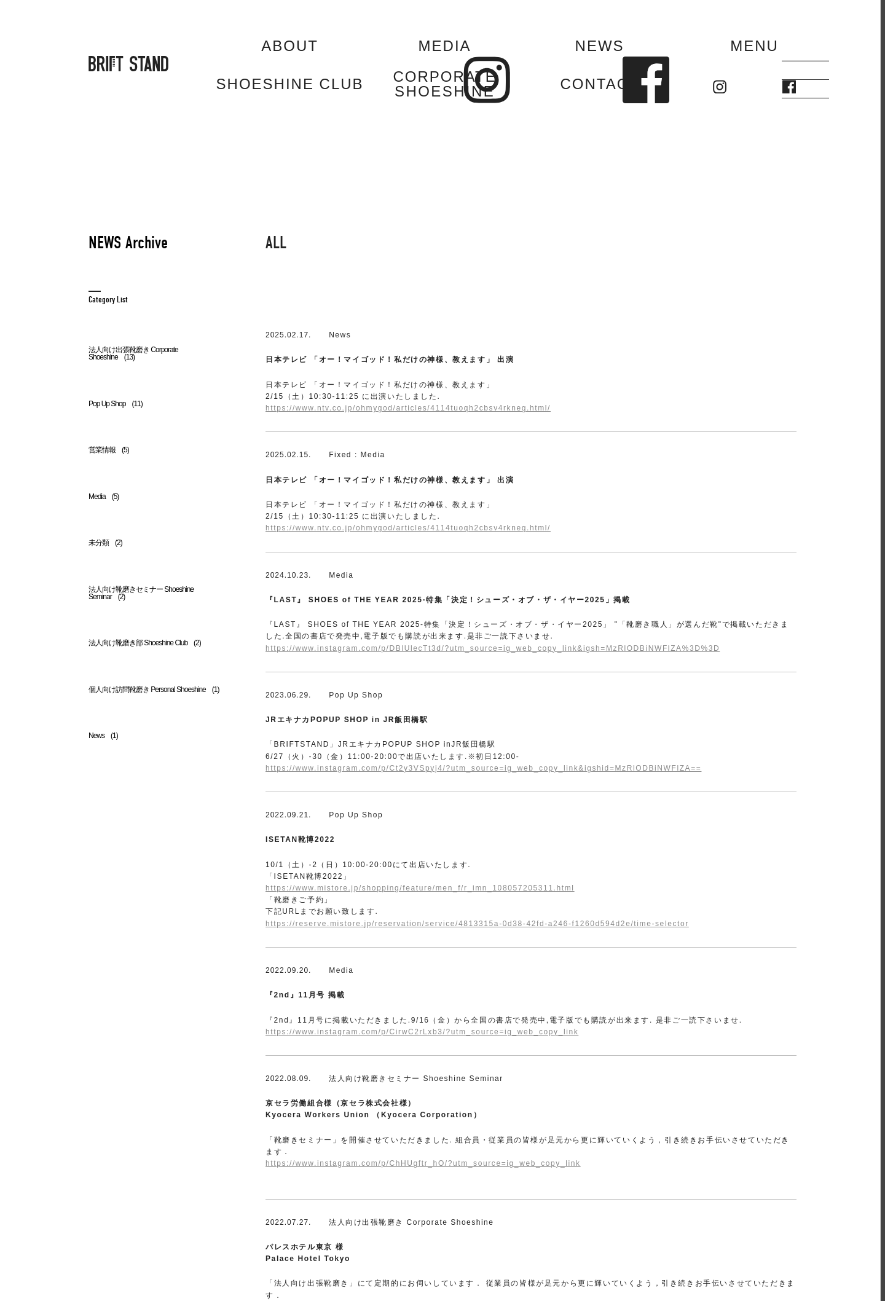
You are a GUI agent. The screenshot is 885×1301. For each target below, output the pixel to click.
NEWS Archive (128, 243)
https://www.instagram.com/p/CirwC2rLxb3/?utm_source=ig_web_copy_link (422, 1032)
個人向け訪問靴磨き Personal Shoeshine (153, 689)
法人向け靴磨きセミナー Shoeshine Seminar (141, 593)
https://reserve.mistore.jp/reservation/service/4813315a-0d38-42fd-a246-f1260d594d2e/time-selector (477, 923)
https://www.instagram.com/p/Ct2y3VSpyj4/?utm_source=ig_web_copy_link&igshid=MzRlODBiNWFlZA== (483, 768)
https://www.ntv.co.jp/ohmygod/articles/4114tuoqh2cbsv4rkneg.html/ (408, 408)
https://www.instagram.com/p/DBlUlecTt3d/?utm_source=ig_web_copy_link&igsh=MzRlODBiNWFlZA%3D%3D (493, 648)
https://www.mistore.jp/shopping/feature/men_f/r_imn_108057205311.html (420, 888)
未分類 (105, 542)
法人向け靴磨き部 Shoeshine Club (144, 643)
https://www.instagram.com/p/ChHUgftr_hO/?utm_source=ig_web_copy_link (423, 1163)
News (103, 735)
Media (103, 496)
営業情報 (108, 450)
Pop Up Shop (115, 403)
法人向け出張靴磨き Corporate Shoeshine (133, 353)
